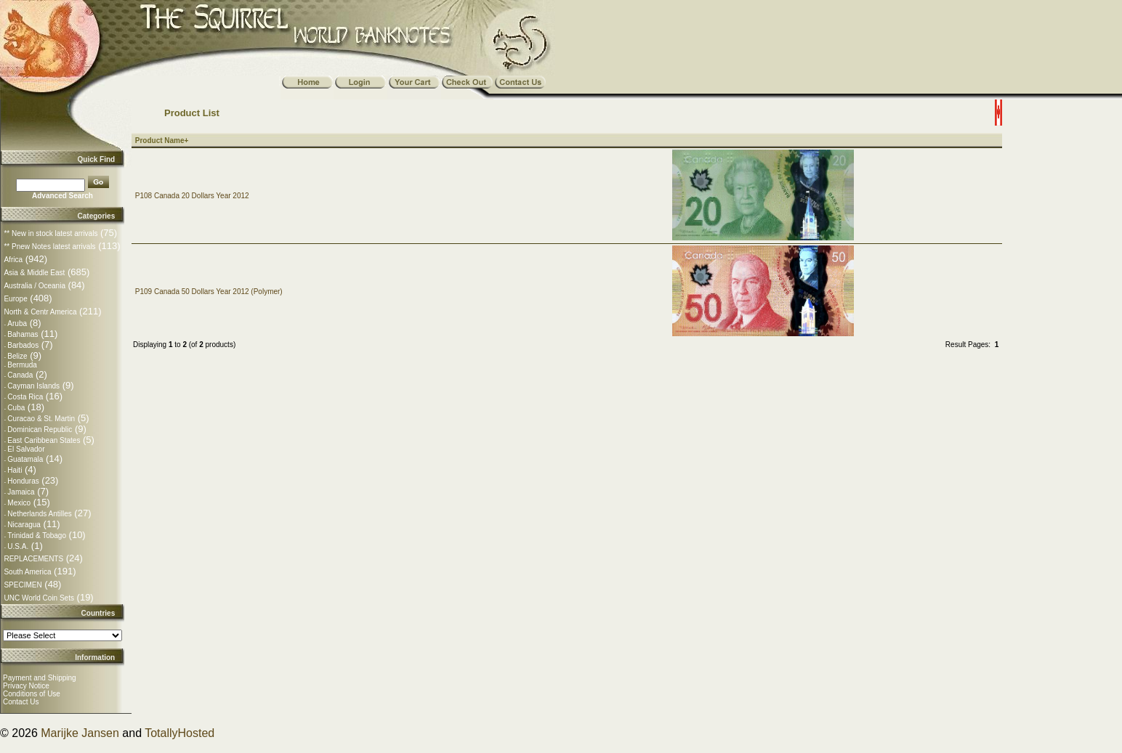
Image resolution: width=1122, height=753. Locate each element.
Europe (15, 299)
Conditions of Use (31, 694)
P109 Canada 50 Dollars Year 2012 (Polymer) (209, 292)
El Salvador (25, 449)
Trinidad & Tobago (36, 536)
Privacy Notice (26, 686)
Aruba (17, 323)
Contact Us (21, 702)
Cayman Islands (33, 386)
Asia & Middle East (34, 273)
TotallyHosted (179, 733)
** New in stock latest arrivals (50, 233)
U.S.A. (17, 546)
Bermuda (22, 365)
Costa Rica (25, 397)
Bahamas (22, 334)
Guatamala (25, 459)
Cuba (16, 408)
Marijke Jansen (80, 733)
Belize (17, 356)
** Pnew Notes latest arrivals (49, 247)
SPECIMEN (22, 585)
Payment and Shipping (39, 678)
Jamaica (20, 492)
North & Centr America (40, 312)
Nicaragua (24, 525)
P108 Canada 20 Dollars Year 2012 (192, 196)
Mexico (19, 503)
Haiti (14, 470)
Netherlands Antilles (39, 514)
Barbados (23, 345)
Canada (20, 375)
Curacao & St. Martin (41, 419)
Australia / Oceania (34, 286)
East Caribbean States (43, 440)
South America (27, 572)
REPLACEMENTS (33, 559)
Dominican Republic (39, 430)
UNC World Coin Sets (39, 598)
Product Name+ (162, 141)
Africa (13, 260)
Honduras (23, 481)
